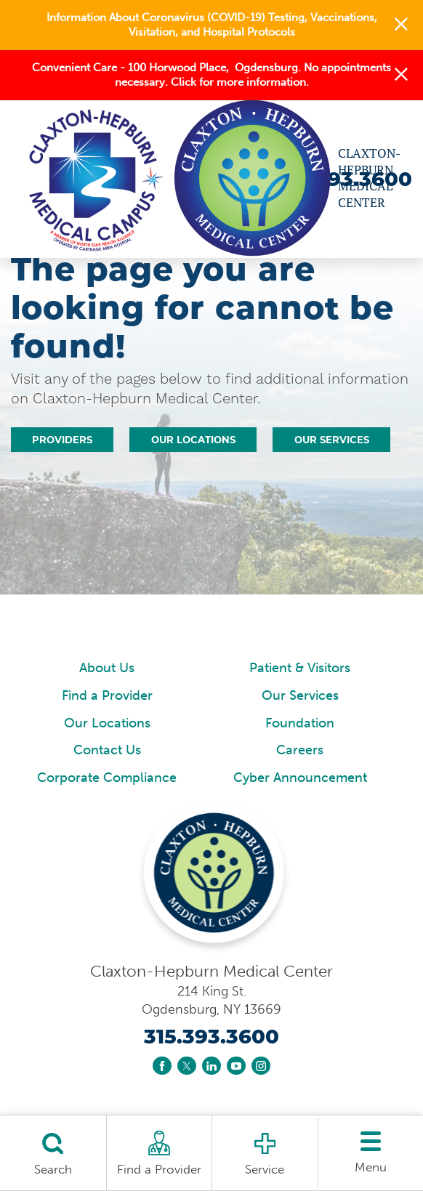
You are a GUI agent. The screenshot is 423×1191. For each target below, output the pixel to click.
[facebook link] (162, 1066)
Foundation (299, 723)
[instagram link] (260, 1066)
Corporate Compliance (107, 778)
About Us (106, 668)
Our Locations (193, 439)
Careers (299, 750)
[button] (401, 25)
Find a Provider (107, 695)
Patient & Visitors (299, 668)
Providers (62, 439)
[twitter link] (186, 1066)
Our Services (331, 439)
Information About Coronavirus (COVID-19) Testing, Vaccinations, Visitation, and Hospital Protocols (212, 25)
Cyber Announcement (300, 778)
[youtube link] (236, 1066)
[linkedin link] (211, 1066)
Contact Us (107, 750)
